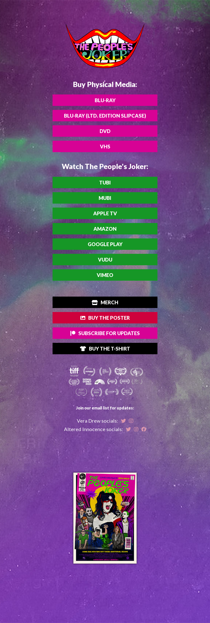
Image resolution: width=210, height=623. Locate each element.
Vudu (105, 260)
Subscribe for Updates (105, 333)
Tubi (105, 182)
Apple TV (105, 213)
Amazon (105, 229)
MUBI (105, 198)
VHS (105, 146)
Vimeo (105, 275)
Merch (105, 302)
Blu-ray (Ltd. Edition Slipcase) (105, 116)
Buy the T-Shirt (105, 349)
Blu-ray (105, 100)
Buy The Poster (105, 318)
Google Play (105, 244)
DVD (105, 131)
